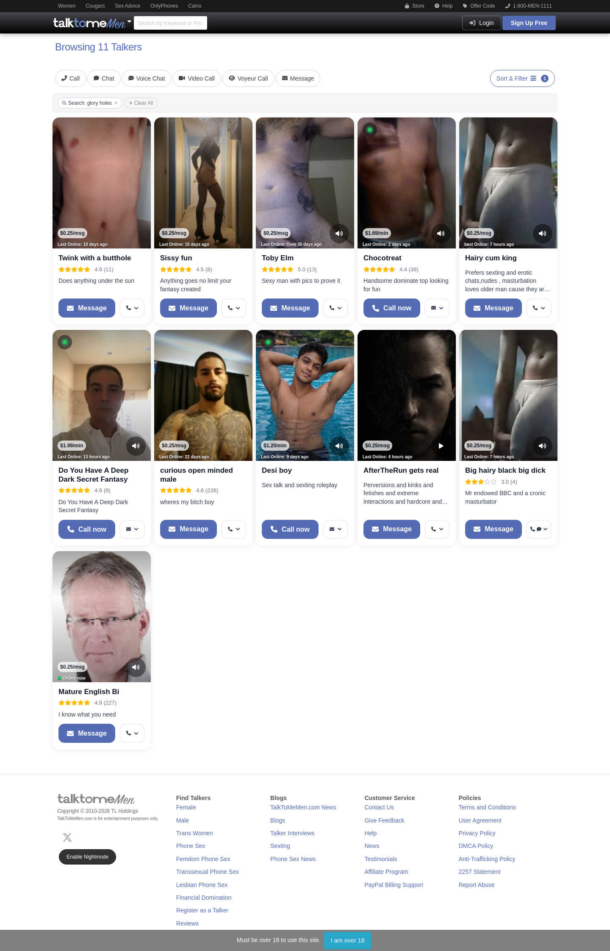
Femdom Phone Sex (203, 859)
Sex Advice (127, 6)
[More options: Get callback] (132, 308)
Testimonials (380, 859)
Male (182, 820)
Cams (194, 6)
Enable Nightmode (87, 857)
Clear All (141, 103)
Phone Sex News (293, 859)
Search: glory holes (89, 103)
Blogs (277, 820)
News (371, 845)
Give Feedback (384, 820)
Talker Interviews (292, 833)
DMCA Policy (476, 845)
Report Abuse (477, 884)
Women (66, 6)
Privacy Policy (477, 833)
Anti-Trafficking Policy (487, 859)
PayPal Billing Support (393, 884)
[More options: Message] (437, 308)
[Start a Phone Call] (391, 308)
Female (186, 807)
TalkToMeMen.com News (303, 807)
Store (414, 6)
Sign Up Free (529, 23)
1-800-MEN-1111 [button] (528, 6)
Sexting (280, 845)
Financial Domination (204, 897)
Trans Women (194, 833)
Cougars (95, 6)
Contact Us (379, 807)
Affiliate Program (386, 871)
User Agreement (480, 820)
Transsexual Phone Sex (207, 871)
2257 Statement (480, 871)
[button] (370, 130)
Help (444, 6)
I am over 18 (348, 940)
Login (481, 23)
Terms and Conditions (487, 807)
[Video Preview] (441, 446)
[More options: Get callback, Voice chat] (539, 529)
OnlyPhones (164, 6)
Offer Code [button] (479, 6)
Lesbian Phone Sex (201, 884)
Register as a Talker (202, 910)
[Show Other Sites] (130, 19)
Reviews (187, 923)
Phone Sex (190, 845)
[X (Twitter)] (69, 836)
